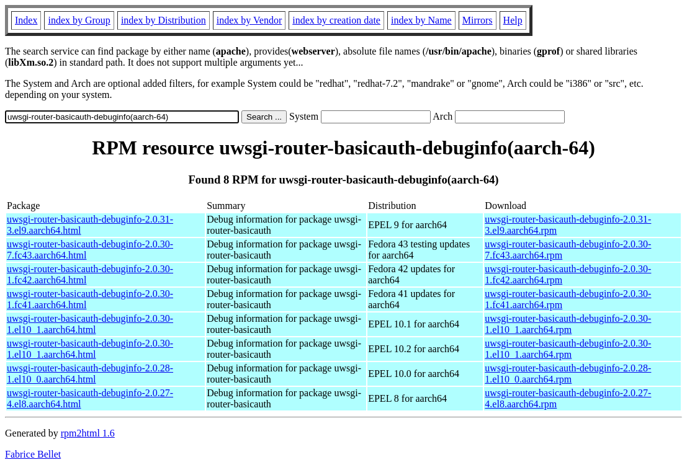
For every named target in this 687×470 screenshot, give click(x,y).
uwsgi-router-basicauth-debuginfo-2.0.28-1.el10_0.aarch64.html (90, 373)
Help (513, 20)
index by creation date (336, 20)
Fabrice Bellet (33, 454)
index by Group (79, 20)
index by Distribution (163, 20)
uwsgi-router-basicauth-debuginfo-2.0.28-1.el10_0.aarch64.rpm (568, 373)
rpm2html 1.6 (88, 433)
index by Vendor (249, 20)
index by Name (421, 20)
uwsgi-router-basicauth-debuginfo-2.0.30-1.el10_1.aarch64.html (90, 324)
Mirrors (477, 20)
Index (26, 20)
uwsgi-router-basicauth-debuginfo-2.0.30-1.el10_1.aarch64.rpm (568, 324)
